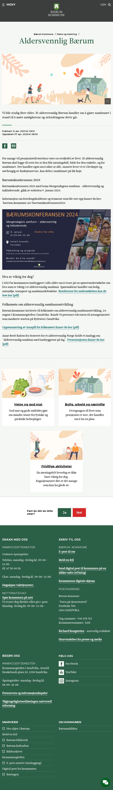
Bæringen (12, 774)
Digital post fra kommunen (19, 769)
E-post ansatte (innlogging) (23, 763)
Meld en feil (66, 560)
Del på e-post (14, 146)
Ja (64, 513)
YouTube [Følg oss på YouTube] (71, 672)
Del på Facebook (5, 146)
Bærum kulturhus (17, 746)
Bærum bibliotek (17, 740)
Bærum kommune (43, 34)
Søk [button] (103, 4)
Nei (79, 513)
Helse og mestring (67, 34)
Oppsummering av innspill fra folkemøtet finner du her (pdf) (40, 327)
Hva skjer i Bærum (18, 729)
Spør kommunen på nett (17, 598)
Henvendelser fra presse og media (80, 639)
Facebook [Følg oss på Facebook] (72, 664)
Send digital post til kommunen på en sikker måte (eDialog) (82, 570)
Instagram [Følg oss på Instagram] (72, 681)
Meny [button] (10, 4)
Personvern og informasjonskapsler (25, 693)
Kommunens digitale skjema (77, 581)
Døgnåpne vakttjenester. (18, 585)
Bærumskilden (68, 729)
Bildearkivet (14, 751)
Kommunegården (13, 757)
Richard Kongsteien (71, 631)
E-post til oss (67, 552)
